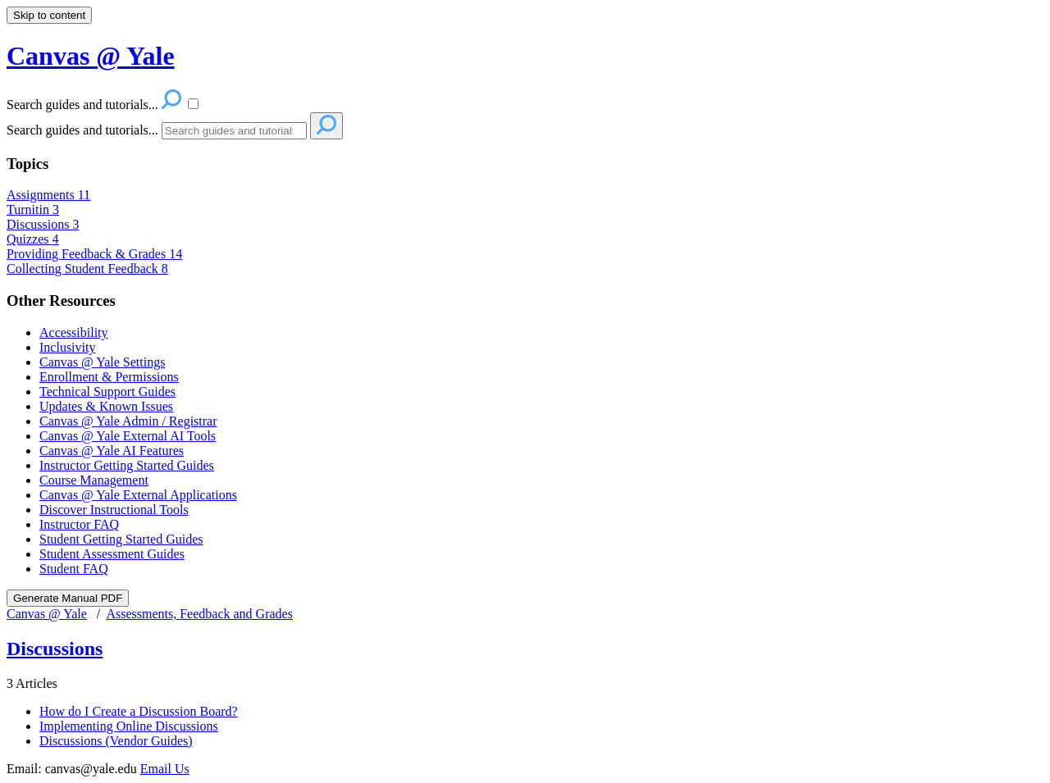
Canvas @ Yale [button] (91, 56)
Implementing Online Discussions (128, 726)
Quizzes (33, 239)
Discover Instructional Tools (114, 510)
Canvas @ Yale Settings (102, 362)
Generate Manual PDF (67, 598)
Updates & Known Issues (106, 406)
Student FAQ (73, 569)
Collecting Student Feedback (87, 268)
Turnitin (33, 209)
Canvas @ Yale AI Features (111, 451)
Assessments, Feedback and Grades (199, 614)
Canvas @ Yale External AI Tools (127, 436)
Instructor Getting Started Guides (126, 465)
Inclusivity (67, 347)
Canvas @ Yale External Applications (138, 495)
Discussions (43, 224)
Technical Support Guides (107, 391)
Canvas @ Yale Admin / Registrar (128, 421)
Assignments (48, 195)
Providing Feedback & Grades (94, 254)
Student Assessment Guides (112, 554)
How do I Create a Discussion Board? (138, 711)
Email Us (164, 769)
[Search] (234, 130)
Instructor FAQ (79, 524)
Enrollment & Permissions (109, 377)
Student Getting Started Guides (121, 539)
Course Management (93, 480)
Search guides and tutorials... (82, 130)
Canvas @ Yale (47, 614)
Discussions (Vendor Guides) (116, 741)
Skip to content (49, 15)
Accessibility (73, 332)
